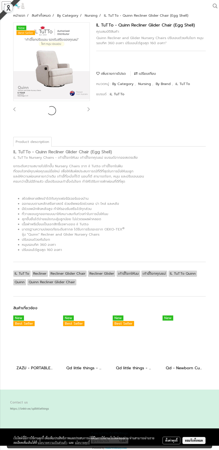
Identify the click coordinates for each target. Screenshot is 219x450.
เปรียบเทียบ (145, 73)
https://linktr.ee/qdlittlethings (29, 408)
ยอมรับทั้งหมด (194, 440)
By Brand (164, 83)
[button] (213, 6)
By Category (123, 83)
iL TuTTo (182, 83)
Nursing (145, 83)
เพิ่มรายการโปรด (111, 73)
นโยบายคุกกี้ (82, 442)
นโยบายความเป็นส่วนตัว (52, 442)
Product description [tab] (32, 141)
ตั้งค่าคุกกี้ (171, 440)
